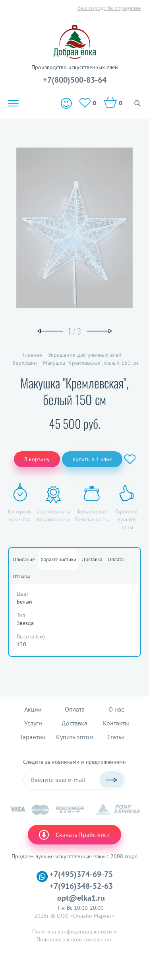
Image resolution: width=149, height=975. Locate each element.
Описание (24, 559)
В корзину (37, 459)
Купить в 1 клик (92, 459)
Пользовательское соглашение (74, 939)
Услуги (33, 723)
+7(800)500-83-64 (74, 80)
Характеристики (58, 559)
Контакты (116, 723)
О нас (116, 709)
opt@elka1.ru (81, 898)
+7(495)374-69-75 (81, 874)
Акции (33, 709)
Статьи (116, 737)
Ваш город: (109, 7)
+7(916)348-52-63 (81, 886)
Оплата (116, 559)
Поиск (137, 103)
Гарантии (33, 737)
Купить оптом (74, 737)
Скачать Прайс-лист (73, 835)
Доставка (92, 559)
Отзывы (21, 576)
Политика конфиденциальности (72, 931)
